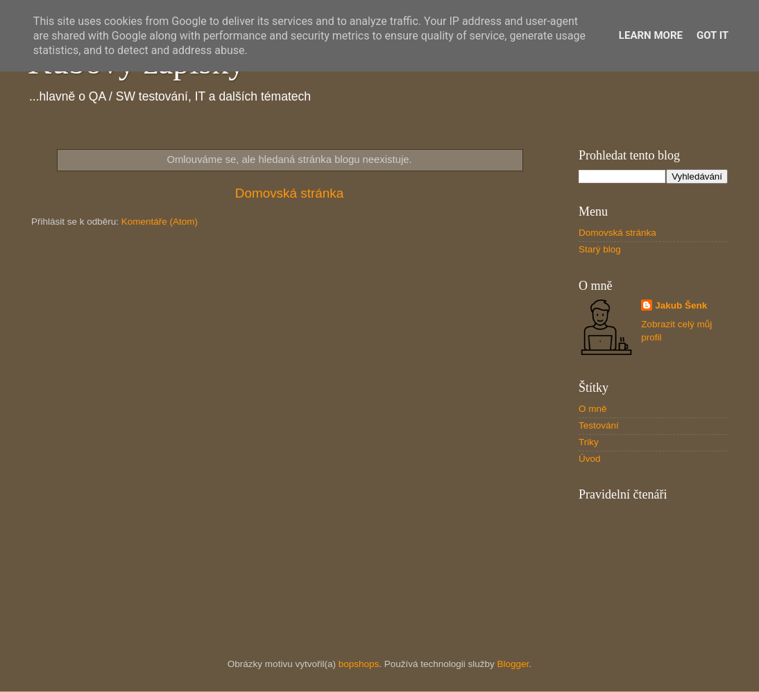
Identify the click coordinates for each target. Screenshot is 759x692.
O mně (593, 409)
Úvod (590, 458)
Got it (712, 35)
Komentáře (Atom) (159, 221)
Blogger (513, 664)
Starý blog (600, 249)
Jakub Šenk (681, 305)
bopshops (359, 664)
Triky (589, 442)
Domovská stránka (289, 193)
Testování (599, 425)
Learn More (651, 35)
